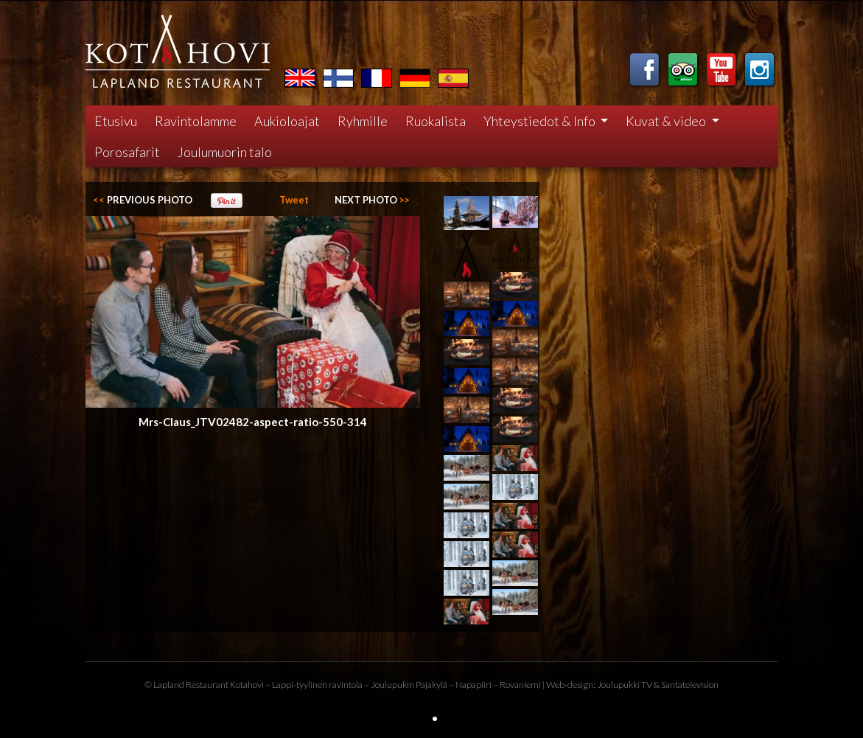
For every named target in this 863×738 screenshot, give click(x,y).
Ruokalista (435, 121)
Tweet (294, 200)
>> (372, 200)
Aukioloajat (287, 121)
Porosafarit (127, 152)
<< (142, 200)
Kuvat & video (667, 121)
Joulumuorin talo (225, 152)
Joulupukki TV (624, 684)
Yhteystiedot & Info (540, 121)
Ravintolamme (196, 121)
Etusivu (115, 121)
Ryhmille (363, 121)
